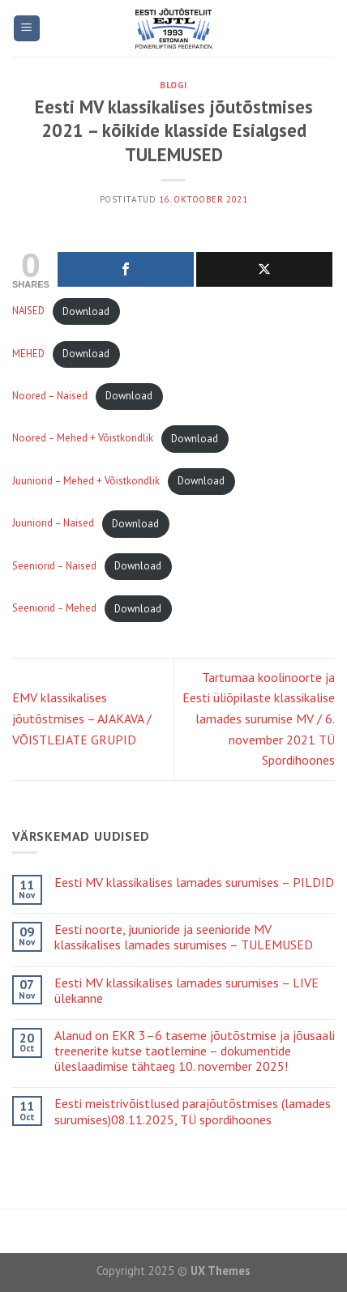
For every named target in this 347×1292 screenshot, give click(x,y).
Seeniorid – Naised (54, 566)
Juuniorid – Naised (53, 524)
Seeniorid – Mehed (54, 609)
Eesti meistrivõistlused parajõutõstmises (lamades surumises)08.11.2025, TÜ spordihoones (192, 1111)
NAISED (28, 311)
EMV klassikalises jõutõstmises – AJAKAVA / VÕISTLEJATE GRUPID (82, 718)
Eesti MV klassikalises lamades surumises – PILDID (194, 882)
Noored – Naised (50, 396)
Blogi (173, 85)
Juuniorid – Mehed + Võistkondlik (86, 481)
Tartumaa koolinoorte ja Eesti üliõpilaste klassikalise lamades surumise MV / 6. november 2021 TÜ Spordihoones (258, 718)
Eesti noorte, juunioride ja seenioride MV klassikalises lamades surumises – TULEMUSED (183, 937)
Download (85, 311)
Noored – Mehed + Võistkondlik (82, 439)
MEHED (28, 353)
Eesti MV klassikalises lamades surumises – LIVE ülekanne (186, 990)
